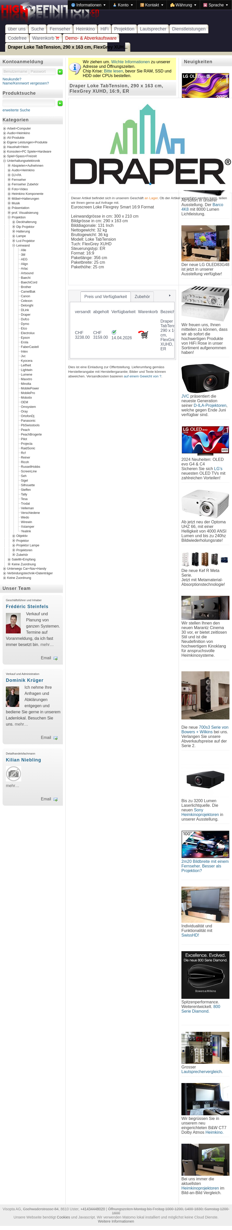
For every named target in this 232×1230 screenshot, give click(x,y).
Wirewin (26, 522)
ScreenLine (29, 471)
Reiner (25, 457)
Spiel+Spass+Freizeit (22, 156)
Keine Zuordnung (24, 564)
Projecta (26, 444)
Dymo (25, 324)
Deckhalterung (26, 222)
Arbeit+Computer (19, 128)
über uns (17, 28)
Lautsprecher (153, 28)
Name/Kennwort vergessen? (26, 83)
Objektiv (22, 536)
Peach (25, 430)
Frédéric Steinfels (27, 606)
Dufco (25, 319)
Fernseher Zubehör (25, 184)
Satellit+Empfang (24, 559)
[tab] (105, 296)
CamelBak (28, 291)
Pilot (24, 439)
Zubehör (22, 555)
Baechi (25, 278)
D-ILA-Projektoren (210, 405)
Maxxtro (26, 379)
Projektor (22, 540)
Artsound (27, 273)
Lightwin (26, 370)
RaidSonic (28, 448)
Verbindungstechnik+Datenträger (30, 573)
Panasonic (28, 420)
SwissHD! (190, 935)
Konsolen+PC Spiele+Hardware (29, 151)
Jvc (23, 356)
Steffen (26, 490)
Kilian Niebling (23, 759)
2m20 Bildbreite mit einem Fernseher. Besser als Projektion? (205, 866)
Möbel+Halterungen (25, 198)
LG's (218, 468)
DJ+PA (16, 175)
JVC (185, 396)
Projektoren (24, 550)
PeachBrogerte (31, 434)
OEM (24, 402)
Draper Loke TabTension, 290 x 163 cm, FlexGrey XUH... (67, 47)
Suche (37, 28)
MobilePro (28, 393)
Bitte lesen (113, 71)
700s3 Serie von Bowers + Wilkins (204, 729)
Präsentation (20, 208)
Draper (25, 314)
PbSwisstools (30, 425)
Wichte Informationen (130, 62)
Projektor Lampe (27, 545)
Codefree (17, 38)
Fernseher (60, 28)
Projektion (124, 28)
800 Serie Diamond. (200, 1008)
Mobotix (26, 397)
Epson (25, 338)
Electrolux (28, 333)
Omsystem (28, 407)
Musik (16, 203)
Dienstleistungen (188, 28)
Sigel (24, 480)
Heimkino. (214, 1132)
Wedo (25, 517)
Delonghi (27, 305)
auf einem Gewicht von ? (142, 376)
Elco (24, 328)
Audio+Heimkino (18, 133)
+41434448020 (92, 1209)
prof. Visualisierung (25, 212)
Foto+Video (20, 189)
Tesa (24, 499)
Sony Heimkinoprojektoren (200, 812)
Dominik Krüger (24, 680)
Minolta (26, 384)
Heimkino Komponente (27, 194)
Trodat (25, 503)
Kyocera (26, 361)
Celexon (26, 301)
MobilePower (30, 388)
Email (46, 658)
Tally (24, 494)
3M (23, 255)
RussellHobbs (30, 467)
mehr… (47, 644)
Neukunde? (12, 79)
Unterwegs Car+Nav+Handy (26, 568)
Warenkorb (46, 38)
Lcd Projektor (25, 240)
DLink (25, 310)
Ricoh (25, 462)
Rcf (23, 453)
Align (24, 264)
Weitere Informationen (116, 1221)
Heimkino (85, 28)
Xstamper (27, 526)
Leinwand (23, 245)
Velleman (27, 508)
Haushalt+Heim (18, 147)
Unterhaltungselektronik (23, 161)
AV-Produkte (16, 138)
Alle (23, 250)
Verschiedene (30, 513)
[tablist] (122, 325)
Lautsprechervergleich (201, 1071)
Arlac (24, 268)
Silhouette (28, 485)
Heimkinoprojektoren (200, 1188)
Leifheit (26, 365)
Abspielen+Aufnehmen (27, 165)
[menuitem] (88, 4)
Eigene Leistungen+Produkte (27, 142)
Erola (24, 342)
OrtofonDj (27, 416)
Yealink (26, 531)
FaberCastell (30, 347)
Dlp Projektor (25, 226)
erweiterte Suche (16, 110)
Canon (25, 296)
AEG (24, 259)
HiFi (104, 28)
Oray (24, 411)
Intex (24, 351)
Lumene (26, 374)
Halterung (23, 231)
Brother (26, 287)
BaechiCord (29, 282)
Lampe (21, 236)
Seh (24, 476)
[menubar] (149, 5)
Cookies (63, 1217)
